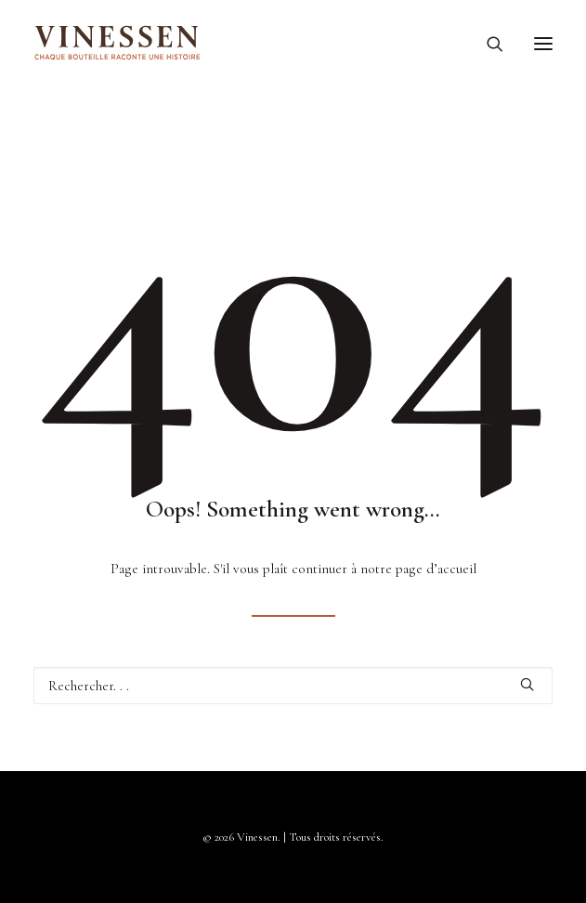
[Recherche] (486, 43)
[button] (543, 43)
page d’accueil (436, 568)
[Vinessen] (117, 43)
